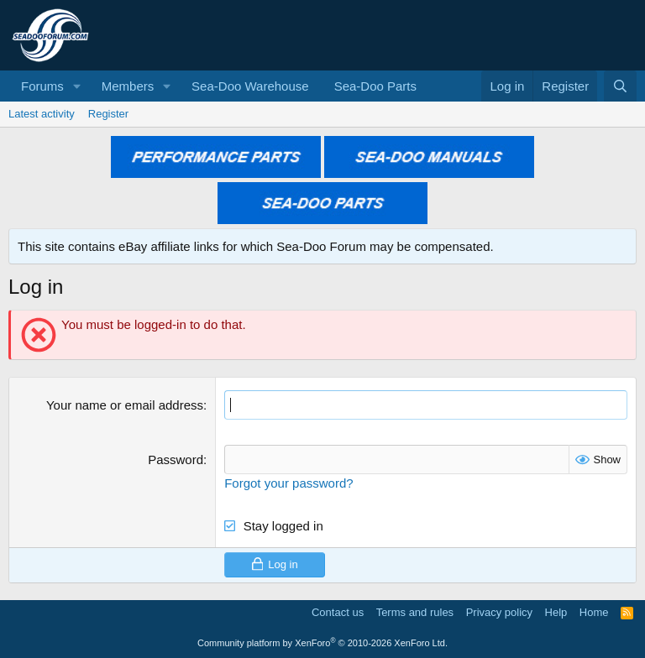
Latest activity (41, 113)
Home (594, 612)
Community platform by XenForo (322, 643)
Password (175, 459)
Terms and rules (415, 612)
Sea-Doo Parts (375, 86)
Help (556, 612)
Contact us (338, 612)
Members (128, 86)
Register (108, 113)
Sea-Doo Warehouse (250, 86)
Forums (42, 86)
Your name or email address (124, 405)
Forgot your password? (288, 483)
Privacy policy (499, 612)
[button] (77, 86)
